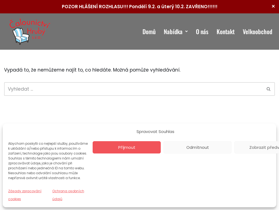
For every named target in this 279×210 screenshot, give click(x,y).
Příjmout (126, 147)
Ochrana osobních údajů (68, 195)
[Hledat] (133, 89)
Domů (149, 31)
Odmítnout (197, 147)
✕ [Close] (273, 6)
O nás (202, 31)
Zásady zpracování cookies (24, 195)
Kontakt (226, 31)
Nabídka (176, 31)
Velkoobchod (257, 31)
